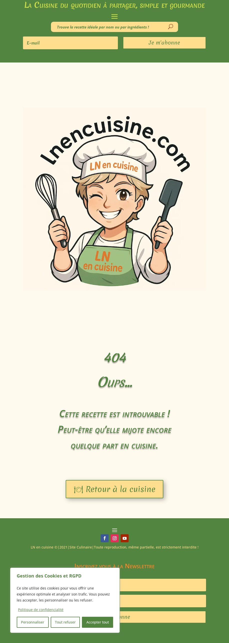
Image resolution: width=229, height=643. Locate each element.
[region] (65, 600)
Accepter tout (97, 622)
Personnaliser (32, 622)
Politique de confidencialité (40, 609)
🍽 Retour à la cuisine (114, 489)
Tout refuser (65, 622)
